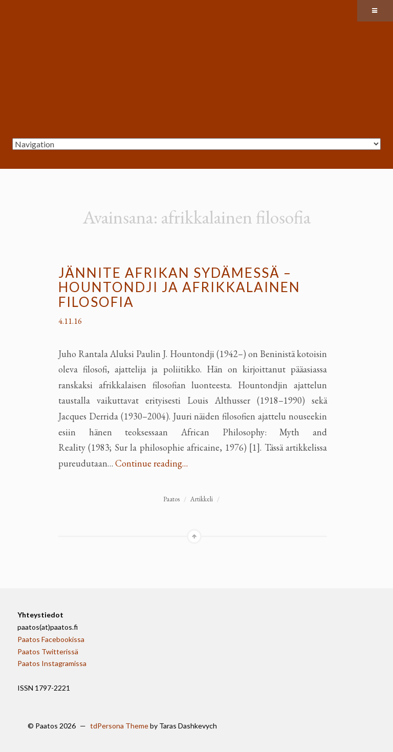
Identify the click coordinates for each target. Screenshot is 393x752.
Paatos (171, 499)
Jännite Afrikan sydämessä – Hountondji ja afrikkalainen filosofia (179, 287)
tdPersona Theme (119, 725)
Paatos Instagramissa (51, 663)
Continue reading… (151, 463)
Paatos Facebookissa (50, 639)
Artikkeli (201, 499)
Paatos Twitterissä (47, 651)
